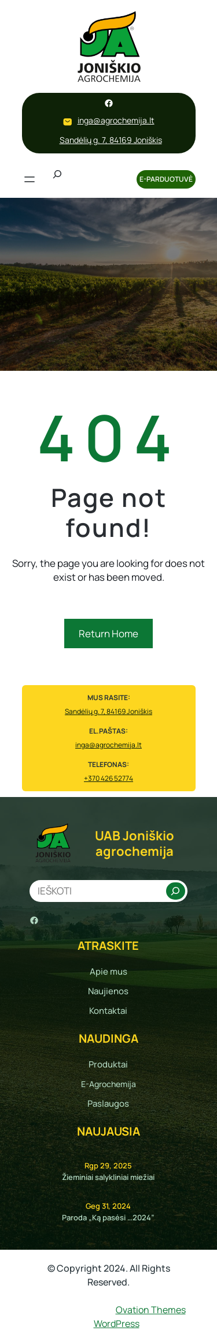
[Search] (175, 891)
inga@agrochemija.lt (116, 120)
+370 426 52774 (108, 778)
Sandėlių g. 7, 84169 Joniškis (111, 139)
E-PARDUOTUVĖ (166, 179)
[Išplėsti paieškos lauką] (57, 179)
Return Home (108, 633)
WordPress (116, 1323)
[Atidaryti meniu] (29, 179)
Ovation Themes (151, 1309)
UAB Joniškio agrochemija (134, 843)
